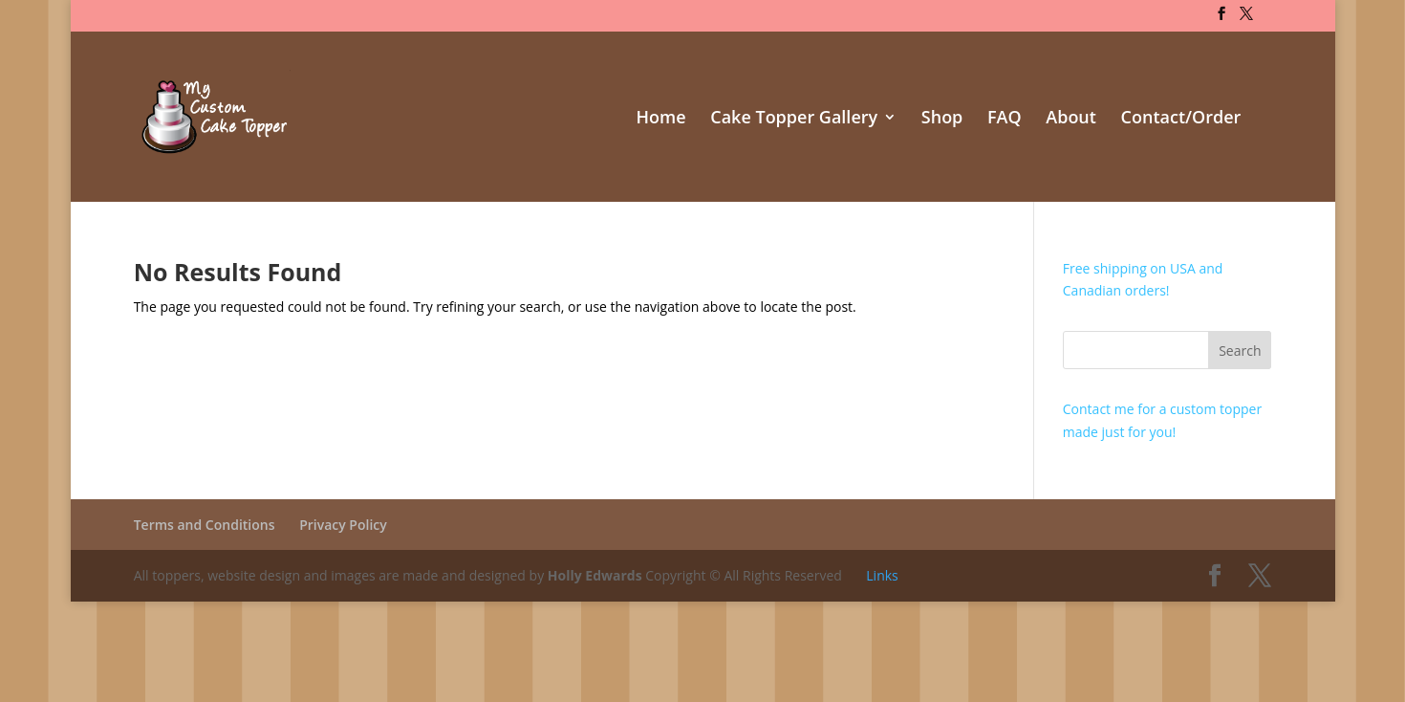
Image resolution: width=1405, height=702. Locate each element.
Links (881, 575)
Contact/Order (1181, 119)
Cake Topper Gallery (793, 119)
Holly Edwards (595, 575)
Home (661, 119)
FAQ (1004, 119)
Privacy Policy (343, 525)
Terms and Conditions (204, 525)
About (1071, 119)
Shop (942, 119)
